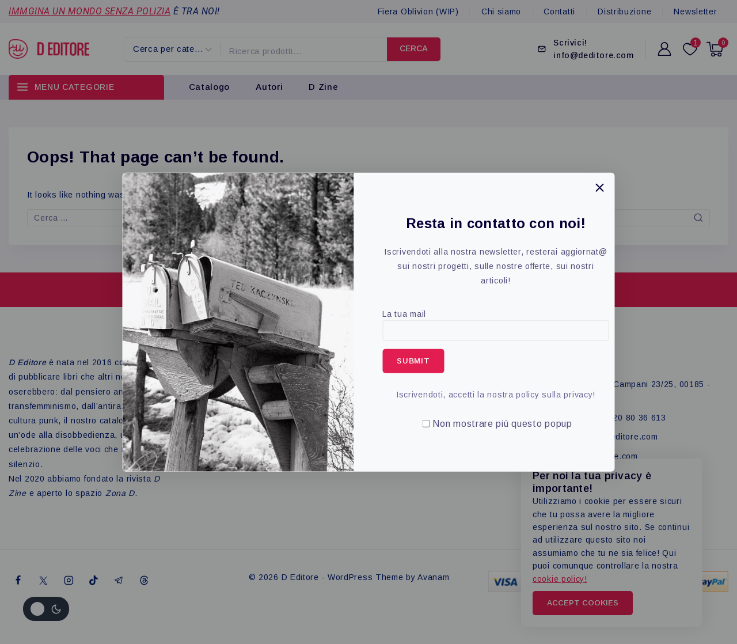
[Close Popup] (600, 187)
